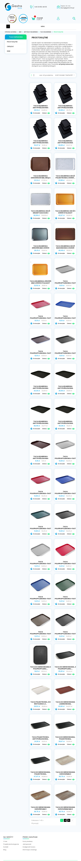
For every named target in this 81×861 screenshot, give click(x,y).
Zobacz (46, 114)
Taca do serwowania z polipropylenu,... (40, 668)
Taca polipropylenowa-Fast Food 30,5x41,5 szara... (65, 284)
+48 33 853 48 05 (40, 7)
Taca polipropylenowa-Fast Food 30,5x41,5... (40, 319)
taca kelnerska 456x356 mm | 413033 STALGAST (40, 249)
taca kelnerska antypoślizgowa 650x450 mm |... (65, 143)
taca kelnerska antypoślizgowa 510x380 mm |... (40, 143)
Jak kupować (27, 845)
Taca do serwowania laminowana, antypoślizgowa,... (65, 704)
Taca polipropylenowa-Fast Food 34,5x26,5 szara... (40, 564)
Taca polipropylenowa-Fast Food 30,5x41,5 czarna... (65, 354)
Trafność (69, 76)
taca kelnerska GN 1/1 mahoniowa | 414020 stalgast (65, 249)
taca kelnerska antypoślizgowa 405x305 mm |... (40, 108)
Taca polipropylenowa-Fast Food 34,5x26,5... (65, 564)
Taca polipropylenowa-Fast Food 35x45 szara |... (65, 459)
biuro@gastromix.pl (67, 8)
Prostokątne (12, 42)
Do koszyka (35, 113)
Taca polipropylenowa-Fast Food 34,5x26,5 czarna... (65, 634)
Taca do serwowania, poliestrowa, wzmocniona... (65, 740)
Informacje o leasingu (30, 850)
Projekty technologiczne (11, 845)
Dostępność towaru (29, 847)
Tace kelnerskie (16, 37)
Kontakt (5, 847)
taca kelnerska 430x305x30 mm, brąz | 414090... (40, 178)
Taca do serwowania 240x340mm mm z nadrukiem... (65, 810)
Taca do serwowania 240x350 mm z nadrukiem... (40, 810)
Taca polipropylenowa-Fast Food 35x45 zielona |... (40, 529)
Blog (4, 850)
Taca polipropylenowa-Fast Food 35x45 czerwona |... (40, 495)
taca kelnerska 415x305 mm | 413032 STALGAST (40, 283)
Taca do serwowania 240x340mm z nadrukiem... (65, 775)
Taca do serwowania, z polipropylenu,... (65, 668)
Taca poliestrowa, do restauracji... (40, 703)
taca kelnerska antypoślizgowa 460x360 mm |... (65, 108)
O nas (5, 842)
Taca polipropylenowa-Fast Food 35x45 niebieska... (65, 494)
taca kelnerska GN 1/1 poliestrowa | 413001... (65, 177)
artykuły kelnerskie (66, 65)
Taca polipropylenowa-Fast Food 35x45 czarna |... (65, 529)
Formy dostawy (27, 842)
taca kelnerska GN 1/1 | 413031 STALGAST (65, 212)
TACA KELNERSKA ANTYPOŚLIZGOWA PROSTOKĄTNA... (40, 389)
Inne (8, 52)
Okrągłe (10, 47)
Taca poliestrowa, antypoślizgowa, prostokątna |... (40, 740)
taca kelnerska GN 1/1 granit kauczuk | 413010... (40, 213)
